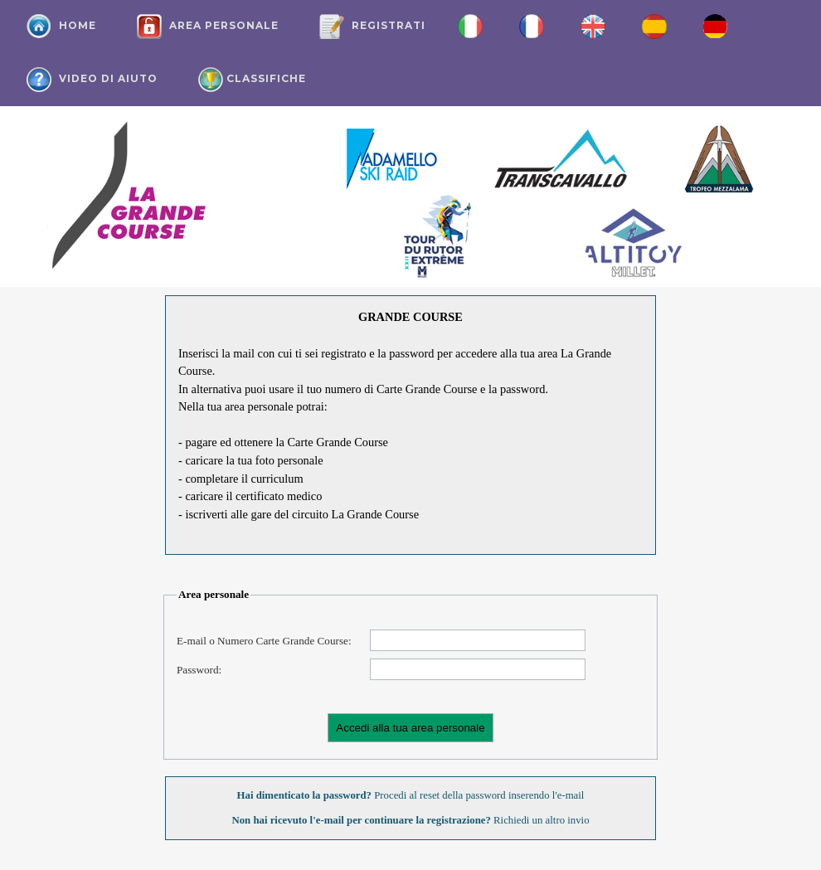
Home (61, 26)
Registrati (372, 26)
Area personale (208, 26)
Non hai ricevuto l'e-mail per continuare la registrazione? (360, 820)
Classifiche (252, 79)
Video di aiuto (92, 79)
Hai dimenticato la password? (304, 795)
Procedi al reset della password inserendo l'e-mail (478, 795)
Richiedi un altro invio (540, 820)
